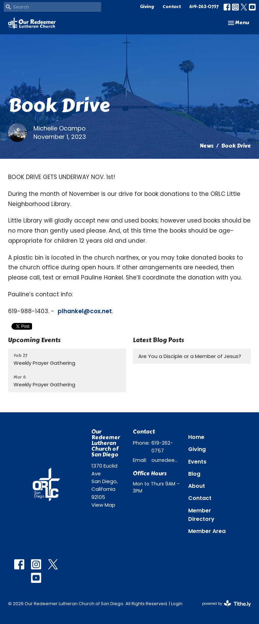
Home (196, 437)
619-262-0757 (204, 6)
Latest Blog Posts (158, 340)
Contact (172, 6)
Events (197, 462)
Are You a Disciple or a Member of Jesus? (189, 356)
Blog (194, 474)
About (196, 486)
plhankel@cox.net (85, 311)
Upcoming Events (34, 340)
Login (176, 603)
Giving (147, 6)
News (206, 146)
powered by (226, 603)
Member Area (207, 531)
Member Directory (201, 515)
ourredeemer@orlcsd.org (166, 460)
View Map (103, 504)
